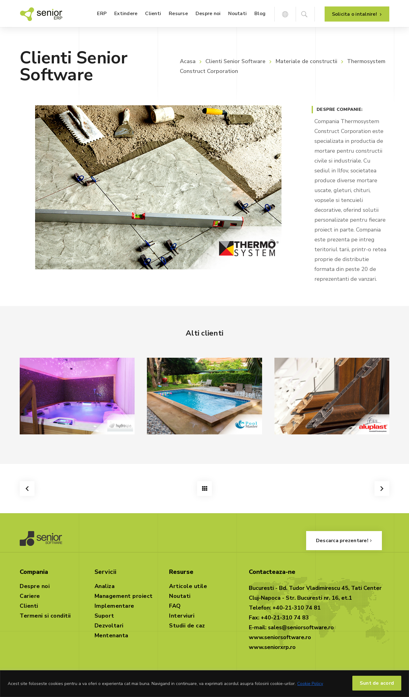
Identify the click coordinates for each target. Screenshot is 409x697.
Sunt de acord (377, 683)
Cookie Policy (310, 684)
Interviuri (181, 615)
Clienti (29, 606)
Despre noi (35, 586)
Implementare (114, 606)
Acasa (188, 61)
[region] (204, 683)
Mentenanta (111, 635)
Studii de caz (187, 625)
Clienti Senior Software (235, 61)
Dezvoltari (109, 625)
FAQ (175, 606)
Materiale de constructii (306, 61)
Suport (104, 615)
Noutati (180, 596)
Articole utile (188, 586)
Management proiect (124, 596)
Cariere (30, 596)
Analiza (105, 586)
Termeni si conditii (45, 615)
